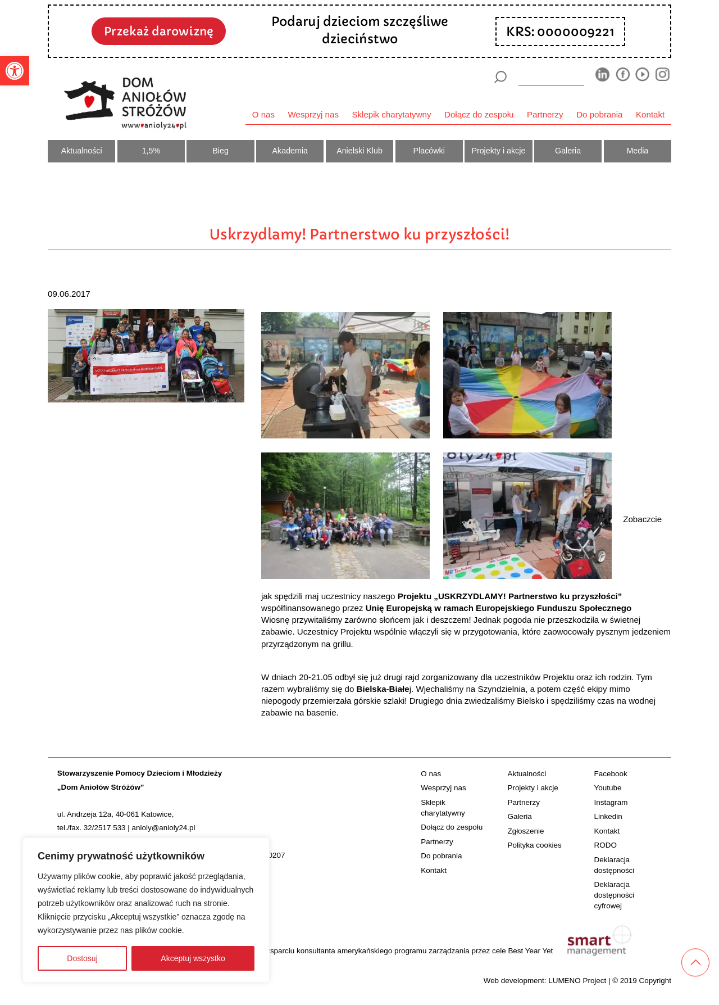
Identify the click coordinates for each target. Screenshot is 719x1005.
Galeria (568, 150)
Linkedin (608, 816)
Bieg (220, 150)
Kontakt (650, 114)
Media (637, 150)
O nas (263, 114)
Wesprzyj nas (313, 114)
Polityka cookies (534, 845)
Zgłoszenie (525, 831)
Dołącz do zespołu (478, 114)
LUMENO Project (577, 980)
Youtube (608, 788)
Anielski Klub (359, 150)
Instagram (611, 802)
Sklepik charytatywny (391, 114)
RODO (605, 845)
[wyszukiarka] (551, 76)
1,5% (151, 150)
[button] (14, 70)
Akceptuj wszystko (193, 958)
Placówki (429, 150)
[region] (146, 910)
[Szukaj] (500, 77)
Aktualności (81, 150)
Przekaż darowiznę (158, 31)
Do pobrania (599, 114)
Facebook (610, 773)
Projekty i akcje (498, 150)
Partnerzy (545, 114)
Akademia (290, 150)
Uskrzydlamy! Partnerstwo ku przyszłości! (359, 234)
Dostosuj (82, 958)
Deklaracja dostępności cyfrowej (614, 895)
